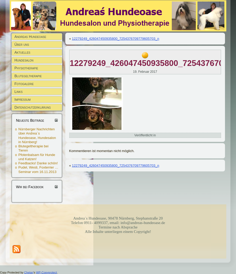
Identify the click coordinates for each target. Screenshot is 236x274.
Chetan (28, 272)
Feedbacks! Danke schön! (38, 163)
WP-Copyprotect (46, 272)
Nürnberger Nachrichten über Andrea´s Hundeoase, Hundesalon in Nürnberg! (37, 135)
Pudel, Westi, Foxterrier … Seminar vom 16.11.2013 (38, 169)
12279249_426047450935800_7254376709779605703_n (115, 39)
